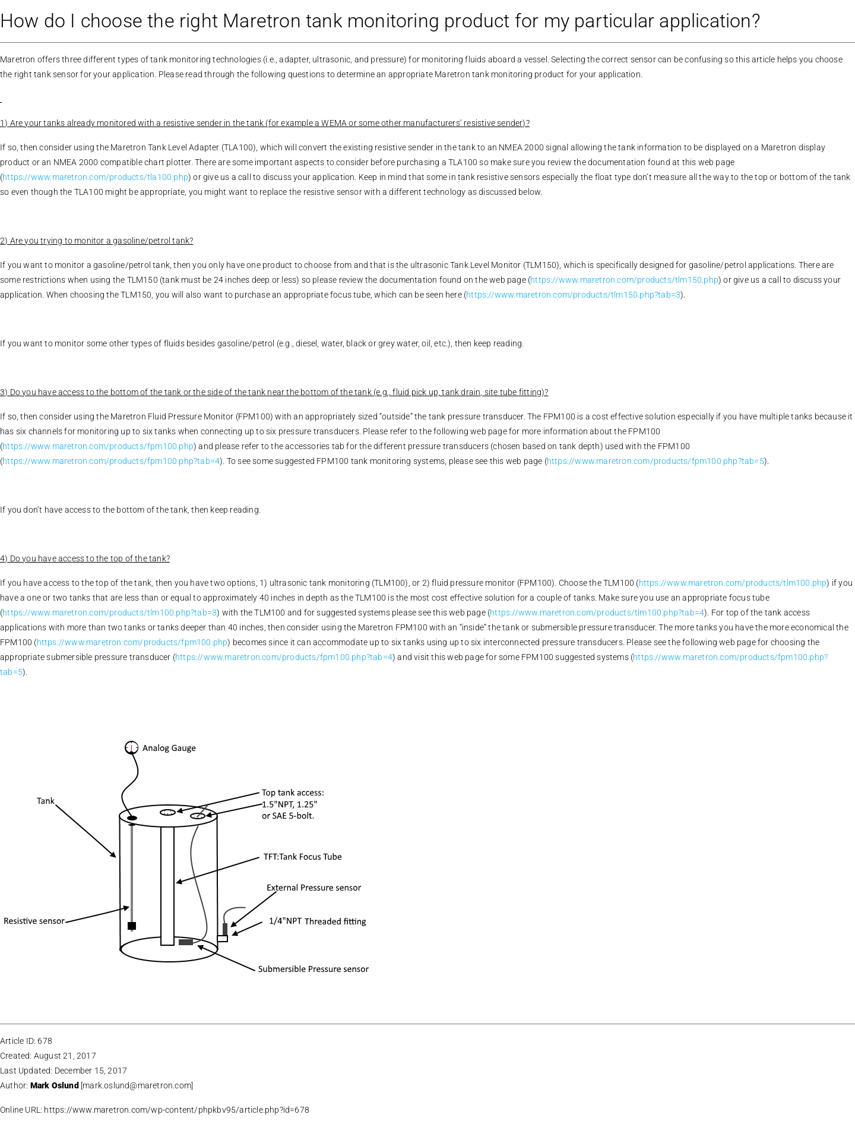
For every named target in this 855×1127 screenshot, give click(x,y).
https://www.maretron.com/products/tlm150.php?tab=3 (573, 294)
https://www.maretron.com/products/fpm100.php (98, 446)
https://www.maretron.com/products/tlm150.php (624, 280)
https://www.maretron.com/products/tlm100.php (733, 583)
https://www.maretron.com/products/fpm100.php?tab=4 (111, 461)
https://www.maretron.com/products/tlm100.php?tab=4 (597, 612)
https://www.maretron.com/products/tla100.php (95, 177)
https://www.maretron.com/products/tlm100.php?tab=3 (109, 612)
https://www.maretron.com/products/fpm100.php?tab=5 (655, 461)
